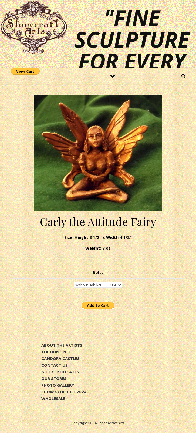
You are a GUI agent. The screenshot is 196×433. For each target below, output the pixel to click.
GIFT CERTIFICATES (60, 372)
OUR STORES (53, 378)
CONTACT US (54, 365)
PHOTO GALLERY (57, 385)
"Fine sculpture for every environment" (103, 50)
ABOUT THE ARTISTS (61, 345)
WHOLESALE (53, 398)
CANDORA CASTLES (60, 358)
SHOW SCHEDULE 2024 (63, 391)
